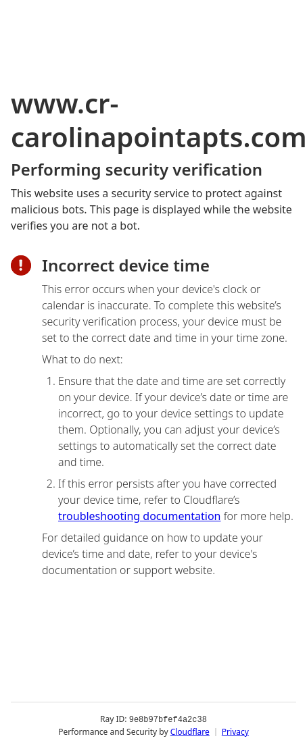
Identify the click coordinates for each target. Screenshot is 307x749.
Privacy (235, 732)
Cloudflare (190, 732)
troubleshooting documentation (139, 516)
